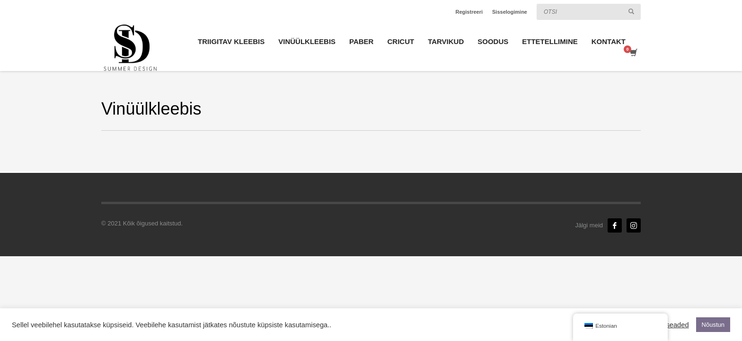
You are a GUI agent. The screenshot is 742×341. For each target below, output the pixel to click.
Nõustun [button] (713, 324)
